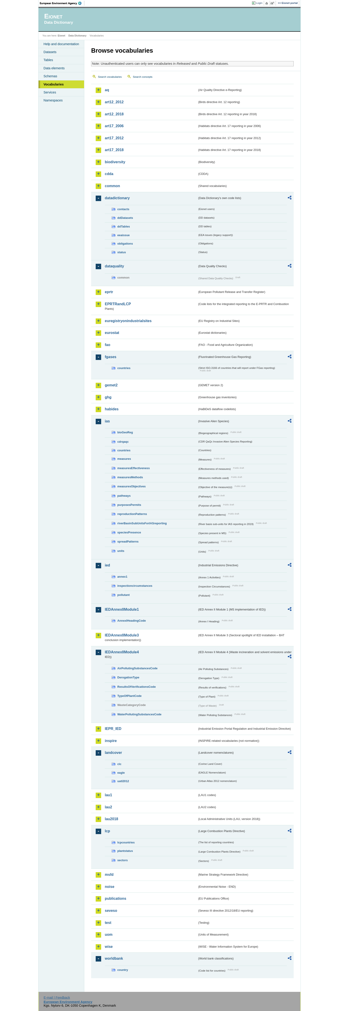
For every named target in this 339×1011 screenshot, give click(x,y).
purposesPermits (129, 505)
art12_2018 (114, 114)
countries (124, 368)
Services (50, 92)
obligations (125, 243)
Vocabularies (54, 84)
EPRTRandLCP (118, 304)
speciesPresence (129, 532)
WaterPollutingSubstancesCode (139, 714)
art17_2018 (114, 150)
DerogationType (128, 677)
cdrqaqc (123, 441)
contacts (123, 209)
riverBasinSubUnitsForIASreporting (142, 523)
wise (109, 947)
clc (119, 764)
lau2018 (111, 819)
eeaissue (123, 235)
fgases (110, 357)
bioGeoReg (125, 432)
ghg (108, 397)
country (122, 970)
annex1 (122, 576)
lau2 (108, 807)
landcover (113, 753)
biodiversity (115, 162)
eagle (121, 772)
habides (111, 409)
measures (124, 458)
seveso (111, 911)
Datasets (50, 52)
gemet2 (111, 385)
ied (107, 565)
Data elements (54, 68)
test (108, 923)
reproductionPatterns (132, 514)
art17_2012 (114, 138)
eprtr (109, 292)
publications (115, 898)
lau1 (108, 795)
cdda (109, 174)
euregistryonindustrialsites (128, 321)
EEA (62, 3)
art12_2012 (114, 102)
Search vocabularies (110, 76)
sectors (122, 860)
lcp (107, 831)
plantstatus (125, 851)
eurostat (112, 333)
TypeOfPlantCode (129, 696)
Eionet (61, 35)
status (121, 252)
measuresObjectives (131, 486)
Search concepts (142, 76)
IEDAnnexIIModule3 (122, 635)
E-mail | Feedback (57, 997)
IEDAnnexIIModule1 (122, 609)
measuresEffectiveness (133, 468)
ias (107, 421)
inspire (111, 741)
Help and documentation (61, 44)
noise (109, 887)
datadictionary (117, 198)
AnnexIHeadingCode (131, 620)
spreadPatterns (128, 541)
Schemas (50, 76)
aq (107, 90)
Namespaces (53, 100)
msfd (109, 875)
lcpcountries (126, 842)
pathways (124, 495)
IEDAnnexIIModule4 (122, 652)
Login (259, 3)
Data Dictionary (77, 35)
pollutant (123, 595)
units (120, 551)
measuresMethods (130, 477)
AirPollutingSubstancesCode (137, 668)
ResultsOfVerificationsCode (136, 686)
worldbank (114, 958)
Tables (48, 60)
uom (109, 934)
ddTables (123, 226)
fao (107, 345)
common (112, 186)
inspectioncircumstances (134, 585)
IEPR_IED (113, 729)
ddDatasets (125, 218)
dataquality (114, 266)
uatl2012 (123, 781)
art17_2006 (114, 126)
